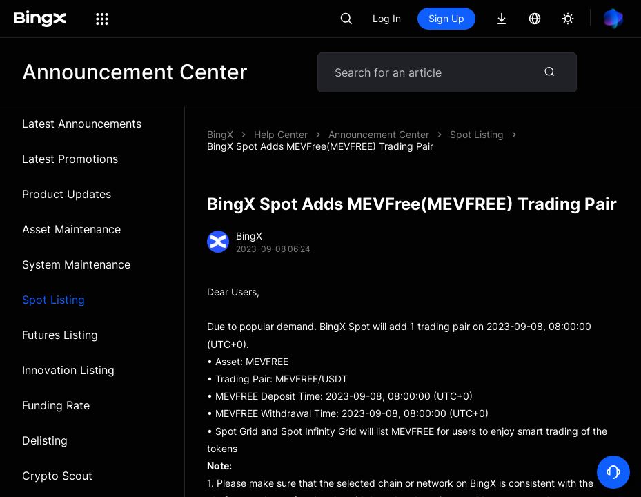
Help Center (281, 134)
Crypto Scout (57, 476)
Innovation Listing (68, 370)
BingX (220, 134)
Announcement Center (378, 134)
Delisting (45, 440)
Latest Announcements (81, 123)
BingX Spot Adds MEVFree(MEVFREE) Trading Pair (320, 146)
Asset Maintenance (71, 229)
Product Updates (66, 194)
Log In (387, 18)
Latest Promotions (70, 159)
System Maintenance (76, 264)
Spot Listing (53, 299)
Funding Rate (56, 405)
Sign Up (446, 18)
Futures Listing (60, 335)
